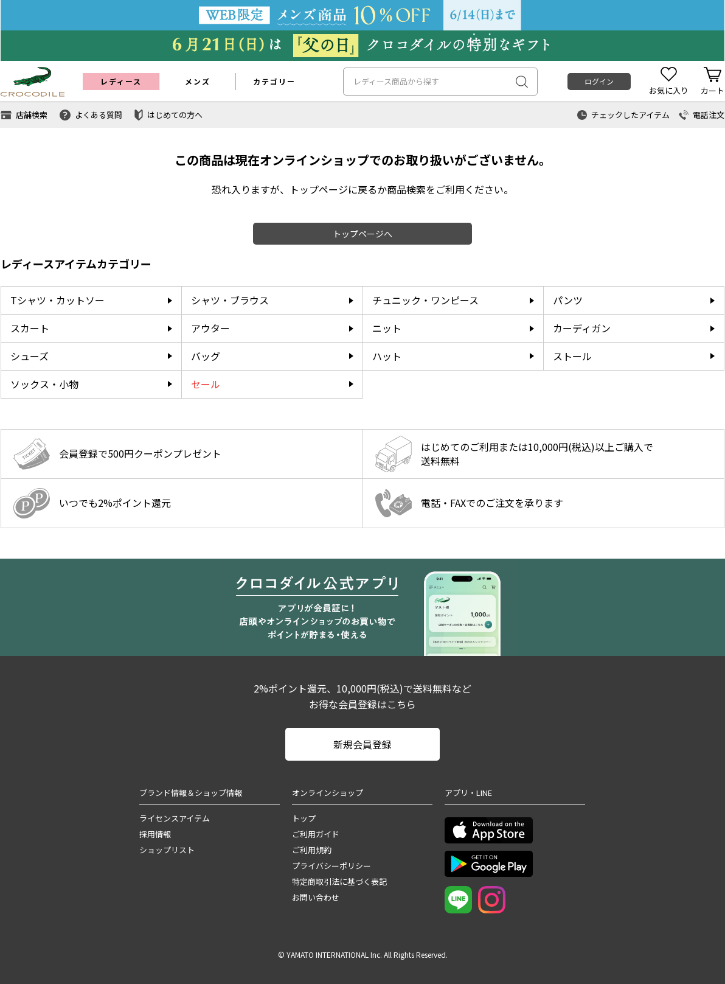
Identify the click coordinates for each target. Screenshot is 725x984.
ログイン (599, 81)
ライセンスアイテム (174, 818)
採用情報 (155, 834)
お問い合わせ (315, 897)
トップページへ (362, 234)
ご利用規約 (311, 850)
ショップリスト (167, 850)
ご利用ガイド (315, 834)
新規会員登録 (362, 744)
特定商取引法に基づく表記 (339, 881)
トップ (304, 818)
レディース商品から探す (396, 81)
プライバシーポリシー (331, 865)
